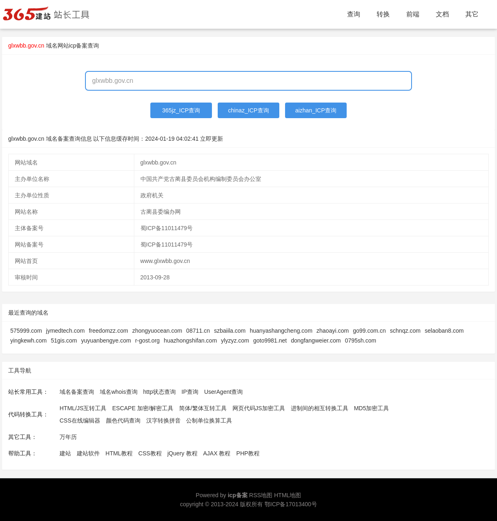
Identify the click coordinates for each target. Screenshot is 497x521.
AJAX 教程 (217, 453)
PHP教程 (248, 453)
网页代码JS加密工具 (258, 408)
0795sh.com (360, 340)
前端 (412, 14)
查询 (353, 14)
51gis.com (64, 340)
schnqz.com (405, 330)
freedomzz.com (108, 330)
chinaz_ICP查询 (248, 110)
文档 (442, 14)
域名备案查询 (77, 391)
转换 (383, 14)
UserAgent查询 (223, 391)
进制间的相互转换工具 (319, 408)
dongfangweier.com (316, 340)
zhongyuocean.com (157, 330)
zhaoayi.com (333, 330)
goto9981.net (270, 340)
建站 (65, 453)
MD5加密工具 (371, 408)
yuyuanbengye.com (106, 340)
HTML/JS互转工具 (83, 408)
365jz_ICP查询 (181, 110)
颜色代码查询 (123, 420)
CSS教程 (150, 453)
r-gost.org (147, 340)
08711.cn (198, 330)
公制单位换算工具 (209, 420)
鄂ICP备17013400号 (291, 504)
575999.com (26, 330)
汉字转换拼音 (163, 420)
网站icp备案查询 (78, 45)
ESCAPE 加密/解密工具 (142, 408)
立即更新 (211, 138)
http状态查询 (159, 391)
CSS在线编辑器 (80, 420)
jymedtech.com (65, 330)
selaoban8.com (444, 330)
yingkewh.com (28, 340)
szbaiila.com (230, 330)
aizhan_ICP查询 (315, 110)
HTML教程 (119, 453)
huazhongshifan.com (190, 340)
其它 (472, 14)
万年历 (68, 437)
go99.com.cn (369, 330)
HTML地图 (287, 495)
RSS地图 (261, 495)
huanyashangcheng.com (281, 330)
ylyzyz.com (235, 340)
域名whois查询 (119, 391)
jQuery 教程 (182, 453)
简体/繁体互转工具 (203, 408)
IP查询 (190, 391)
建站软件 (88, 453)
